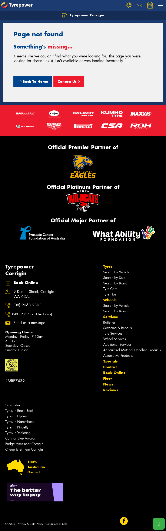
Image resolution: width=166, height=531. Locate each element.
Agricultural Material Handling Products (132, 350)
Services (110, 316)
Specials (110, 361)
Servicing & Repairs (117, 328)
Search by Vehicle (116, 272)
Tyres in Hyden (16, 416)
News (108, 384)
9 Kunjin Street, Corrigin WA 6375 (33, 294)
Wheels (109, 300)
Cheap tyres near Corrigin (24, 449)
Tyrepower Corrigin (83, 15)
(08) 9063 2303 (27, 305)
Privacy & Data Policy (30, 524)
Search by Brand (115, 283)
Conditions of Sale (56, 524)
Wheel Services (114, 339)
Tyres (107, 266)
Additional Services (117, 344)
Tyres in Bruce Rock (19, 410)
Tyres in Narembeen (19, 422)
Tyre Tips (109, 294)
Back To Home (33, 81)
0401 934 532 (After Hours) (32, 314)
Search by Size (114, 277)
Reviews (110, 390)
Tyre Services (112, 333)
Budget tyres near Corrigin (24, 444)
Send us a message (29, 322)
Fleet (107, 378)
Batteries (109, 322)
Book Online (114, 372)
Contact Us (69, 81)
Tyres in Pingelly (17, 427)
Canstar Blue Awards (20, 438)
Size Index (12, 405)
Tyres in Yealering (17, 433)
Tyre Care (110, 289)
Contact (110, 367)
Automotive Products (118, 355)
